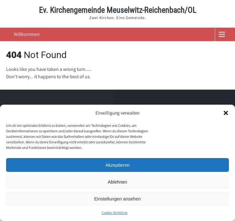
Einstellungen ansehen (117, 198)
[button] (226, 113)
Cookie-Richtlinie (115, 212)
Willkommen (27, 34)
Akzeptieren (117, 165)
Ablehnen (117, 181)
